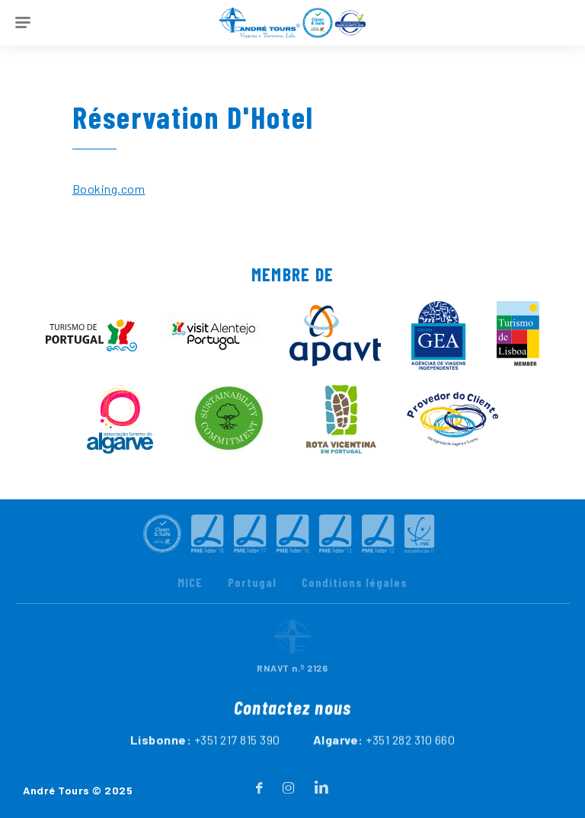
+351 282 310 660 (410, 756)
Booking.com (108, 188)
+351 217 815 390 (237, 756)
